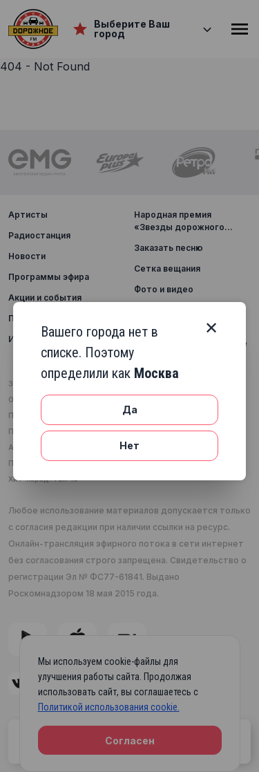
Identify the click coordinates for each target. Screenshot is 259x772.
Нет (129, 445)
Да (129, 409)
